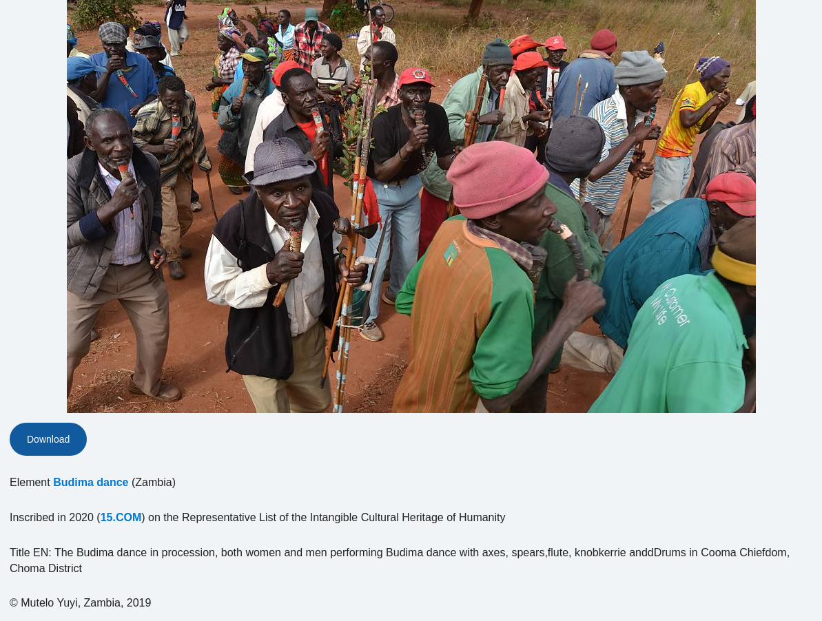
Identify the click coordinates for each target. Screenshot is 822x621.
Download (48, 439)
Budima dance (90, 482)
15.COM (121, 517)
